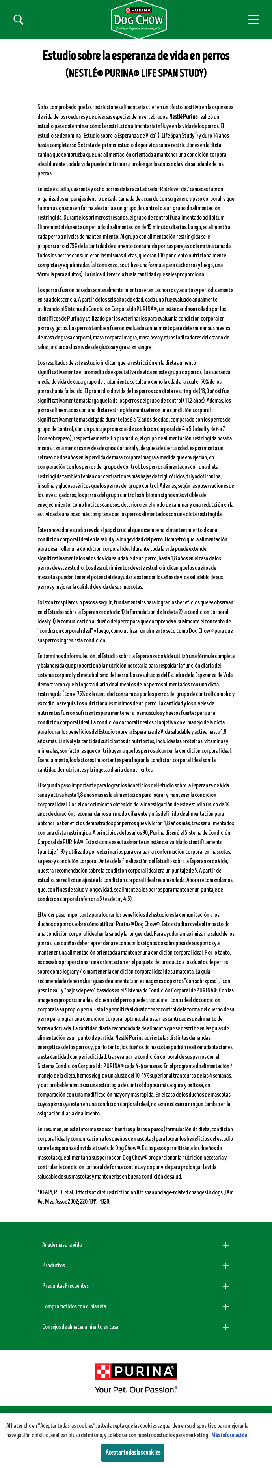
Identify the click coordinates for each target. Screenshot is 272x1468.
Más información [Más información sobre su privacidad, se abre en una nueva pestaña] (229, 1435)
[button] (253, 19)
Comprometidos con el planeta (74, 1306)
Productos (53, 1265)
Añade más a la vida (62, 1245)
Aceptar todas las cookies (133, 1453)
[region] (136, 1440)
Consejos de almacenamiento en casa (80, 1327)
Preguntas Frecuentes (65, 1286)
